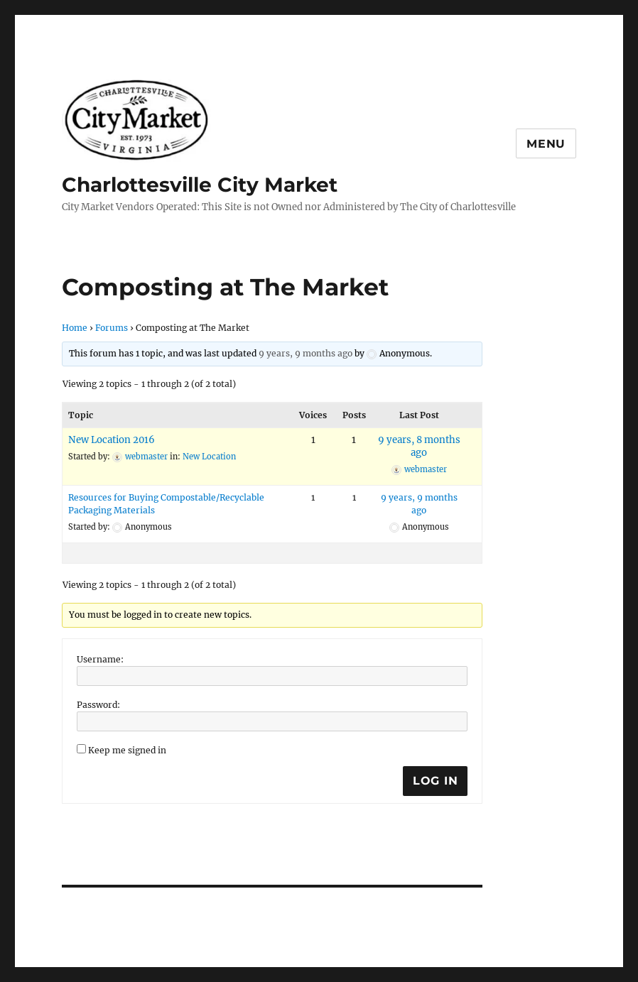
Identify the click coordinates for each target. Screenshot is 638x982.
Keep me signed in (127, 750)
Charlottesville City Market (199, 185)
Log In (435, 780)
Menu (546, 144)
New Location (209, 457)
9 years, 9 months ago (305, 353)
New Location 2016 (111, 440)
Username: (100, 659)
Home (74, 327)
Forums (111, 327)
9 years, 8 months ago (419, 446)
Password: (98, 704)
